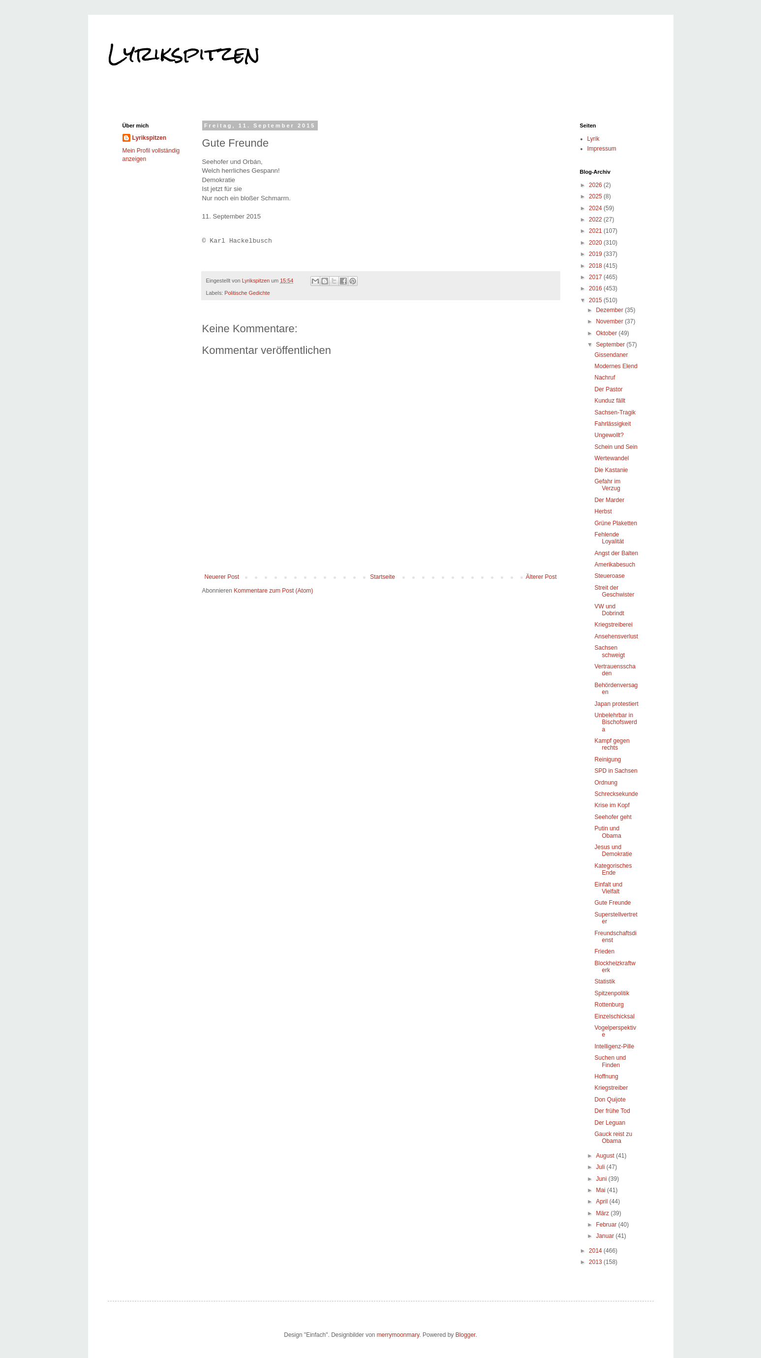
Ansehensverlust (616, 636)
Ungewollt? (608, 435)
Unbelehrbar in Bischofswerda (615, 722)
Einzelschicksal (614, 1016)
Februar (607, 1224)
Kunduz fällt (609, 400)
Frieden (604, 951)
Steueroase (609, 575)
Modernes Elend (615, 366)
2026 (596, 185)
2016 (596, 288)
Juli (601, 1167)
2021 (596, 230)
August (606, 1155)
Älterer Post (541, 576)
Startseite (382, 576)
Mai (601, 1190)
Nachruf (604, 377)
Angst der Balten (616, 553)
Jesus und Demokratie (613, 850)
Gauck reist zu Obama (613, 1137)
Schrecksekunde (616, 793)
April (602, 1201)
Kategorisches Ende (613, 869)
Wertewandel (611, 458)
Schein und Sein (615, 446)
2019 (596, 254)
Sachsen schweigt (609, 651)
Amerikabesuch (614, 564)
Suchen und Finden (610, 1061)
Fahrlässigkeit (612, 423)
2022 (596, 219)
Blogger (466, 1334)
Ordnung (605, 782)
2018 (596, 265)
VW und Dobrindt (609, 610)
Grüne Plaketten (615, 523)
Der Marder (609, 500)
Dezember (610, 310)
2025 (596, 196)
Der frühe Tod (612, 1110)
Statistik (604, 981)
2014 (596, 1250)
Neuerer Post (222, 576)
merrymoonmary (398, 1334)
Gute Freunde (612, 902)
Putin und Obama (607, 832)
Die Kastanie (611, 470)
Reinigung (607, 759)
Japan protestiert (616, 703)
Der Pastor (608, 389)
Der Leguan (609, 1122)
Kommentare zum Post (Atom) (273, 590)
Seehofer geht (612, 817)
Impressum (601, 148)
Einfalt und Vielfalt (608, 888)
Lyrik (593, 138)
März (603, 1213)
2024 (596, 208)
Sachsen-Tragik (615, 412)
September (611, 344)
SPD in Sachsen (615, 770)
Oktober (607, 333)
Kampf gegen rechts (611, 744)
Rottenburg (608, 1004)
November (610, 321)
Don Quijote (609, 1099)
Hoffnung (606, 1076)
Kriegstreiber (611, 1087)
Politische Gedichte (247, 293)
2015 (596, 300)
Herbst (602, 511)
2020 (596, 242)
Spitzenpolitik (611, 993)
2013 (596, 1262)
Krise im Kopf (611, 805)
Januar (605, 1235)
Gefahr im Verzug (607, 485)
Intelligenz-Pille (614, 1046)
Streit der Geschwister (614, 591)
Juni (602, 1178)
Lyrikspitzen (184, 54)
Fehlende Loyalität (609, 538)
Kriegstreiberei (613, 624)
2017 (596, 277)
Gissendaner (611, 354)
